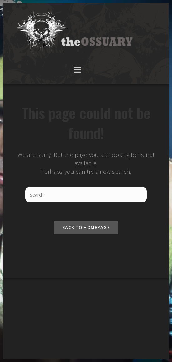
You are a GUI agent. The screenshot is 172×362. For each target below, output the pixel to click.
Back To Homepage (86, 227)
